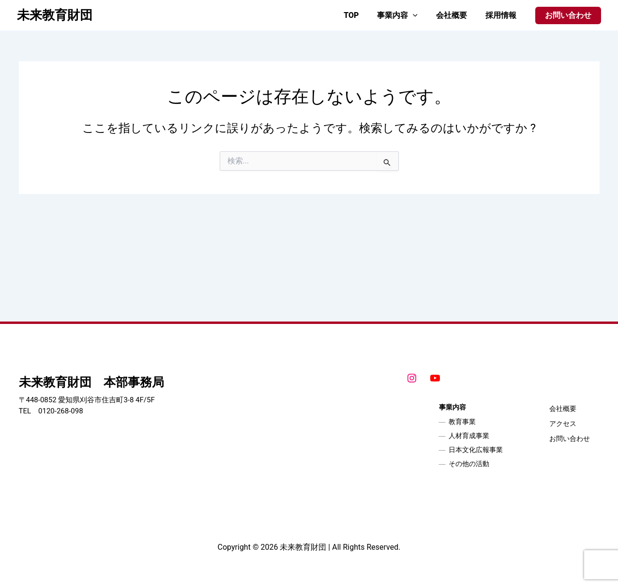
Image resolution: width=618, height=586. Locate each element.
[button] (568, 15)
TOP (361, 15)
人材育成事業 (469, 436)
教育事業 (462, 421)
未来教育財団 (54, 15)
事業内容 (404, 15)
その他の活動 (469, 464)
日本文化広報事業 (476, 450)
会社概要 (455, 15)
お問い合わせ (569, 438)
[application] (420, 15)
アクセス (562, 423)
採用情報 (502, 15)
